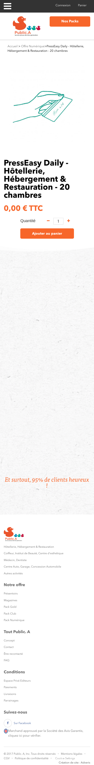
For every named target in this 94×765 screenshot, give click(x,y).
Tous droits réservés (43, 753)
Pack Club (10, 613)
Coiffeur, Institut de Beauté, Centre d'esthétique (33, 553)
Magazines (10, 600)
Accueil (13, 46)
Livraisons (10, 694)
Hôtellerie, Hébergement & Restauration (29, 546)
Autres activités (13, 573)
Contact (9, 647)
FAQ (6, 660)
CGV (7, 758)
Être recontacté (13, 653)
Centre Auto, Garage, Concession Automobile (32, 566)
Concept (9, 640)
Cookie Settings (65, 758)
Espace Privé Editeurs (17, 680)
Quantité (27, 221)
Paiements (10, 687)
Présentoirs (11, 593)
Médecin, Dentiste (15, 560)
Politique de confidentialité (31, 758)
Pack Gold (10, 606)
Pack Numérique (14, 620)
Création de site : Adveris (74, 762)
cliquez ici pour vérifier (24, 735)
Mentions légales (71, 753)
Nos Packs (69, 21)
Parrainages (11, 700)
